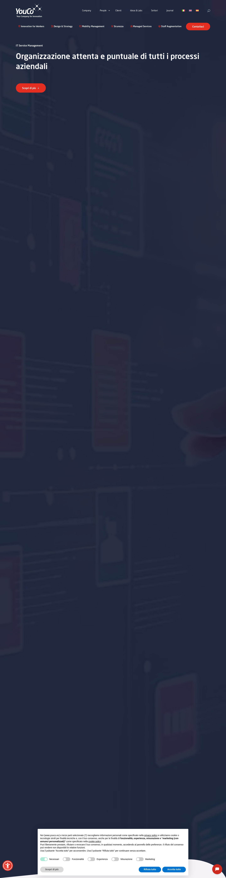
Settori (154, 10)
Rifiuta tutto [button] (150, 869)
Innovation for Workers (32, 26)
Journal (170, 10)
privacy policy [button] (150, 835)
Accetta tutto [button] (174, 869)
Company (86, 10)
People (103, 10)
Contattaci (198, 26)
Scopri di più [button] (52, 869)
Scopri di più (29, 87)
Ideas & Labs (136, 10)
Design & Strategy (63, 26)
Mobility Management (93, 26)
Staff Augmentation (171, 26)
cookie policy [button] (94, 841)
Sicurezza (119, 26)
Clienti (118, 10)
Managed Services (142, 26)
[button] (7, 865)
